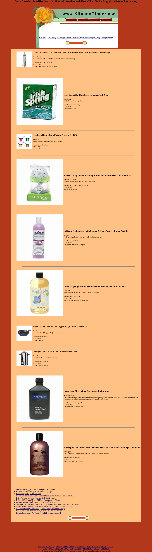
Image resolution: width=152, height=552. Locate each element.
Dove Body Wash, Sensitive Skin (28, 494)
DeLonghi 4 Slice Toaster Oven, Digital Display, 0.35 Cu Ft (39, 511)
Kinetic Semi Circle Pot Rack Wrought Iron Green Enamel (38, 513)
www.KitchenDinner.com (72, 551)
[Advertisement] (76, 533)
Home (65, 547)
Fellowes (78, 549)
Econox (97, 549)
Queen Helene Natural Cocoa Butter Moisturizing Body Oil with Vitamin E (45, 496)
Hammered (105, 549)
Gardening (52, 38)
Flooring (96, 38)
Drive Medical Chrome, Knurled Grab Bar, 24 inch (35, 498)
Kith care (42, 38)
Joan (71, 549)
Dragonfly (59, 549)
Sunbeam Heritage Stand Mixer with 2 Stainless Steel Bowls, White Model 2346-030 (48, 504)
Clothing (78, 38)
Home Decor (69, 38)
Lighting (109, 38)
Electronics (87, 38)
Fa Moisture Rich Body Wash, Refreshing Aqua (34, 492)
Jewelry (60, 38)
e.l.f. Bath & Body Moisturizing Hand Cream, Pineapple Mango (40, 509)
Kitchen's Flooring (94, 547)
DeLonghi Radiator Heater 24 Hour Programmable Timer (38, 500)
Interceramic (87, 549)
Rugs (103, 38)
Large (66, 549)
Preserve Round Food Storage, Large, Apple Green (35, 502)
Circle (45, 549)
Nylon (51, 549)
